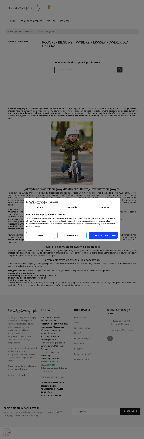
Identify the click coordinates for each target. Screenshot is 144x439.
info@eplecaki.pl (54, 317)
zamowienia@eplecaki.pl (122, 330)
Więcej (64, 21)
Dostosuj (72, 235)
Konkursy (78, 348)
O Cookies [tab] (104, 207)
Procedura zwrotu (82, 359)
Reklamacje (79, 343)
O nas (76, 322)
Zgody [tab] (40, 207)
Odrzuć (41, 235)
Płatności (78, 333)
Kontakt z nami (81, 317)
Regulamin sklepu (82, 338)
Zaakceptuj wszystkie (105, 235)
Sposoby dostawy (82, 328)
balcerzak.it (22, 375)
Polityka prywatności (83, 354)
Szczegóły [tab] (72, 207)
